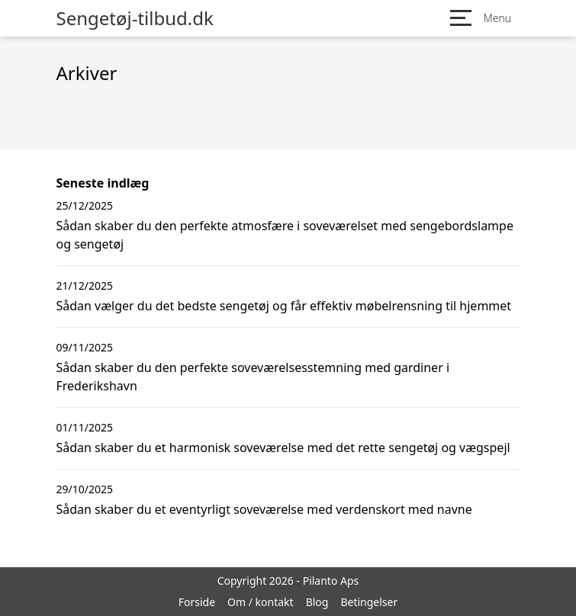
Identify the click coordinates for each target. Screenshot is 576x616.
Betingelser (368, 602)
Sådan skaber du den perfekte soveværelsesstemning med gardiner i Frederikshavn (253, 376)
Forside (197, 602)
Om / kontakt (260, 602)
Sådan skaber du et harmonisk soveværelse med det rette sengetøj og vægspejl (283, 447)
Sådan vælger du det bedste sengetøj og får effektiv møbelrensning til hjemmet (284, 305)
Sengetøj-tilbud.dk (135, 18)
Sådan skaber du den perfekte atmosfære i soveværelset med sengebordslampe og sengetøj (284, 234)
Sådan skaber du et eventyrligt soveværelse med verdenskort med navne (264, 509)
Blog (317, 602)
